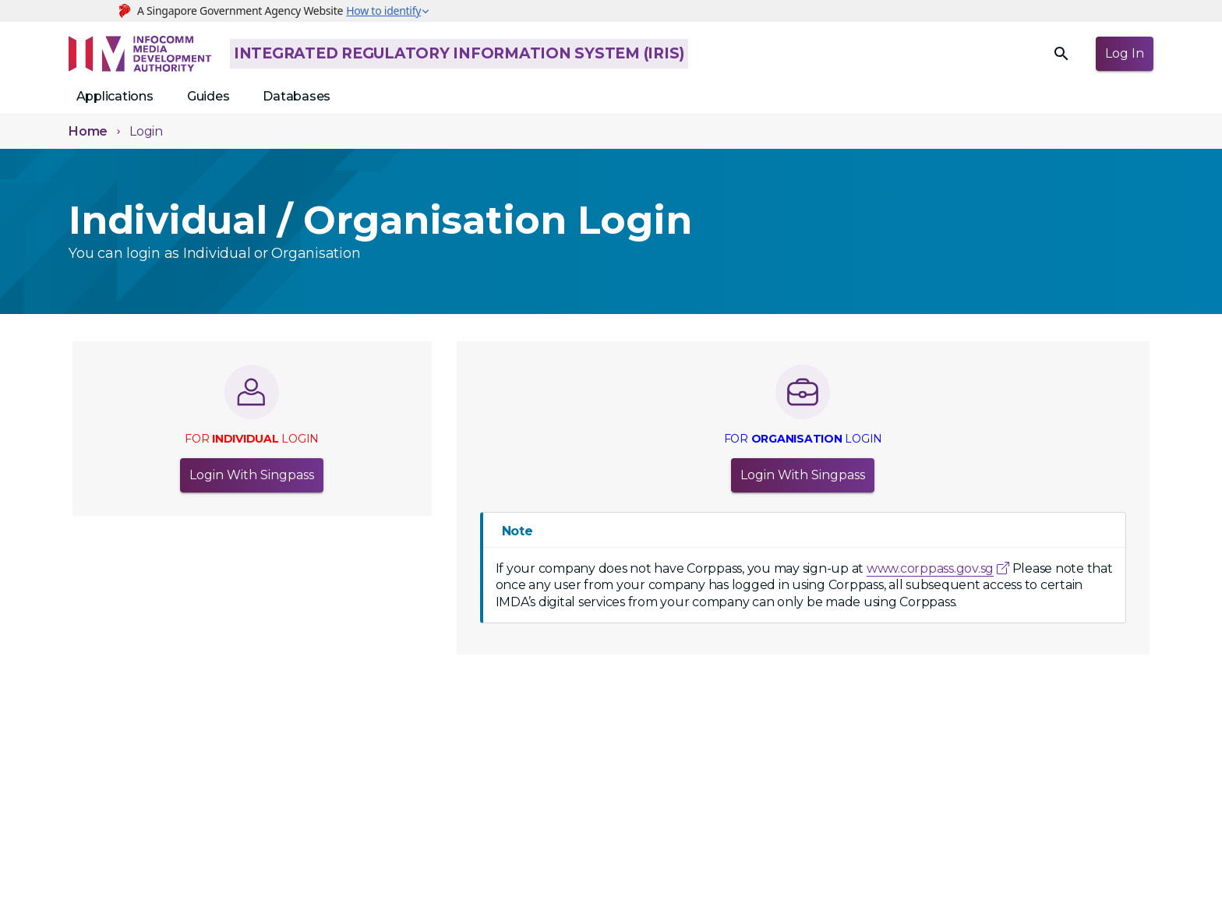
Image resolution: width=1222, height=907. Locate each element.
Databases (296, 96)
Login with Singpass (251, 475)
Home (88, 131)
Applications (115, 96)
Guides (208, 96)
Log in (1124, 54)
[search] (1061, 54)
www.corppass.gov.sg (930, 568)
